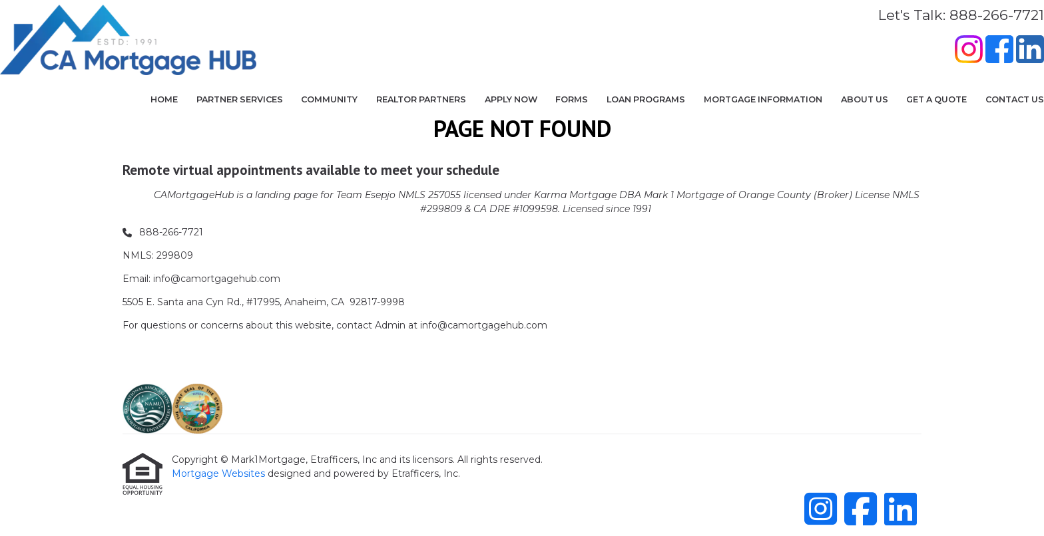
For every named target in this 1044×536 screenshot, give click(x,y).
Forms (571, 99)
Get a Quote (936, 99)
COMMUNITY (329, 99)
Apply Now (511, 99)
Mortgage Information (763, 99)
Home (164, 99)
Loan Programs (646, 99)
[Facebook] (999, 51)
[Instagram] (969, 51)
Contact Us (1014, 99)
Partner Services (239, 99)
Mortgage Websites (220, 473)
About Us (864, 99)
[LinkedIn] (1030, 51)
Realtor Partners (421, 99)
